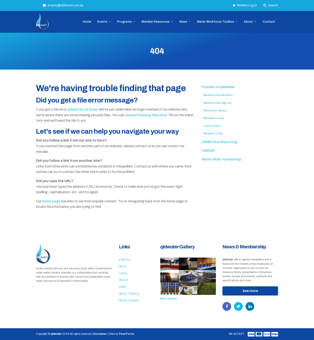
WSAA (123, 280)
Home (87, 21)
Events (102, 21)
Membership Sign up (217, 102)
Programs (124, 21)
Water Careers (129, 300)
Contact (269, 21)
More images (168, 298)
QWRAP (208, 150)
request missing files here (146, 115)
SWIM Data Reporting (219, 142)
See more (250, 291)
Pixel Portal (126, 333)
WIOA (123, 266)
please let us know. (83, 109)
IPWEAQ (125, 259)
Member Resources (155, 21)
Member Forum (213, 118)
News (183, 21)
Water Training (129, 293)
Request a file (212, 133)
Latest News (212, 125)
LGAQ (123, 273)
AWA (122, 287)
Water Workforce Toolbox (215, 21)
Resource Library (215, 110)
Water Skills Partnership (221, 159)
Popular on (218, 87)
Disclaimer (100, 333)
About (248, 21)
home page (51, 201)
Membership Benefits (218, 95)
